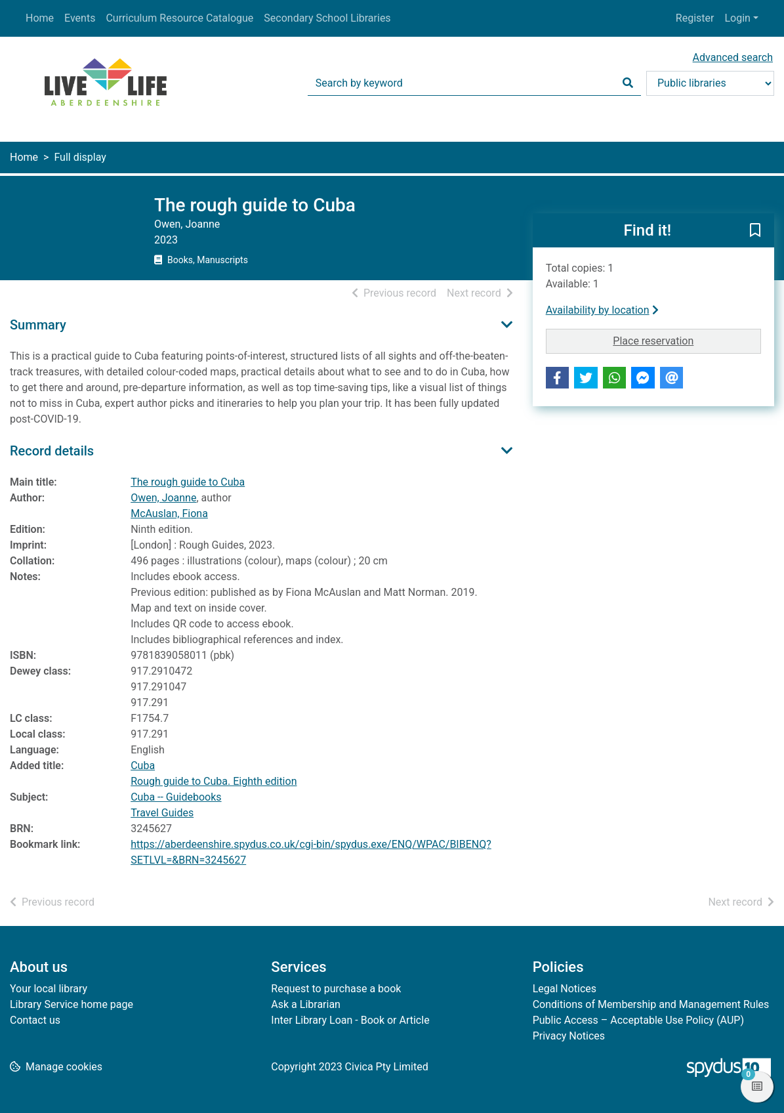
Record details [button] (52, 451)
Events (79, 18)
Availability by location (602, 310)
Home (40, 18)
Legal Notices (564, 988)
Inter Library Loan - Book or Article (350, 1020)
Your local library (48, 988)
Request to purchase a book (336, 988)
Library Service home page (71, 1004)
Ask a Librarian (305, 1004)
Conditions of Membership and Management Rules (651, 1004)
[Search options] (710, 83)
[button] (755, 231)
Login (737, 18)
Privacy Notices (569, 1036)
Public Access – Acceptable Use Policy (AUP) (638, 1020)
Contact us (35, 1020)
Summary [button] (38, 325)
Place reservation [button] (687, 340)
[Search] (628, 83)
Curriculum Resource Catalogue (179, 18)
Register (695, 18)
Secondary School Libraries (327, 18)
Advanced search (733, 57)
